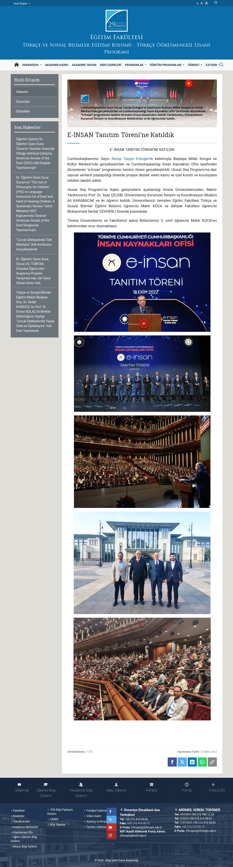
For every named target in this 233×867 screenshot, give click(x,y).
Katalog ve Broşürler (98, 821)
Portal (187, 787)
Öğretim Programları (166, 65)
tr (215, 2)
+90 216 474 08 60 (136, 819)
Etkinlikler (23, 111)
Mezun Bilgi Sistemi (25, 846)
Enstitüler (18, 816)
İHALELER (215, 787)
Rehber (151, 787)
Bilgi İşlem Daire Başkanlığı (122, 860)
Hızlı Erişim (21, 3)
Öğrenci (194, 65)
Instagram (112, 835)
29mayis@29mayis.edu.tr (146, 827)
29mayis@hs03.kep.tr (133, 835)
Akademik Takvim (84, 65)
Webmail (21, 787)
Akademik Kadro (56, 65)
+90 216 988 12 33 (202, 814)
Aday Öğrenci (116, 787)
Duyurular (23, 101)
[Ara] (221, 65)
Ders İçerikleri (110, 65)
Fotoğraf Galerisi (96, 810)
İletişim (212, 65)
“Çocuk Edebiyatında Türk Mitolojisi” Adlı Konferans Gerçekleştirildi (34, 244)
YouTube (112, 827)
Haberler (22, 92)
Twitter (112, 819)
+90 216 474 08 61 (201, 818)
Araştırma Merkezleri (25, 827)
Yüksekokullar (21, 821)
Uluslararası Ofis (23, 832)
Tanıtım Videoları (96, 827)
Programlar (134, 65)
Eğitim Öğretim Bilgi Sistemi (24, 839)
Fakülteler (19, 810)
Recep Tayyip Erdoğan (130, 159)
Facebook (112, 811)
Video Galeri (93, 816)
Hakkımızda (30, 65)
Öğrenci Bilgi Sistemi (46, 790)
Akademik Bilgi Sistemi (81, 790)
